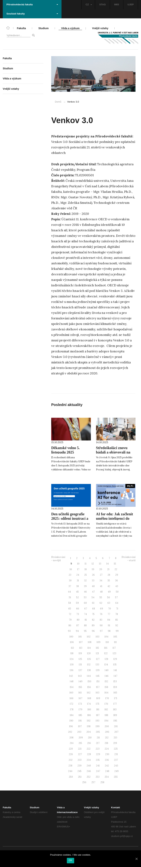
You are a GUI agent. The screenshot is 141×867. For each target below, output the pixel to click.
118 (71, 653)
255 (116, 776)
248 (107, 771)
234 (89, 760)
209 (81, 737)
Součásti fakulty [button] (32, 13)
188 (106, 715)
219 (115, 743)
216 (89, 743)
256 (84, 782)
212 (107, 737)
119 (80, 653)
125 (80, 659)
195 (115, 720)
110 (107, 642)
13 (100, 563)
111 (115, 642)
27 (101, 574)
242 (107, 765)
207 (116, 731)
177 (115, 703)
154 (71, 687)
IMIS (116, 4)
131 (80, 664)
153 (115, 681)
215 (80, 743)
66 (77, 608)
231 (116, 754)
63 (108, 602)
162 (89, 692)
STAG (102, 4)
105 (115, 636)
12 (93, 563)
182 (106, 709)
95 (85, 631)
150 (89, 681)
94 (77, 631)
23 (70, 574)
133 (97, 664)
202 (70, 731)
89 (93, 625)
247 (98, 771)
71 (117, 608)
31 (78, 580)
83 (101, 619)
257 (93, 782)
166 (71, 698)
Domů (58, 101)
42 (108, 586)
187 (98, 715)
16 (71, 569)
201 (116, 726)
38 (77, 586)
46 (85, 591)
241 (98, 765)
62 (101, 602)
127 (98, 659)
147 (115, 675)
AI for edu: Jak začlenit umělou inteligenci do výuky (114, 518)
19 (93, 569)
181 (97, 709)
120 (89, 653)
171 (115, 698)
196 (71, 726)
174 (89, 703)
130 (72, 664)
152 (106, 681)
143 (80, 675)
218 (106, 743)
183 (115, 709)
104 (106, 636)
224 (107, 748)
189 (115, 715)
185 (80, 715)
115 (97, 647)
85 (116, 619)
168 (89, 698)
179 (80, 709)
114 (89, 647)
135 (115, 664)
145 (98, 675)
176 (106, 703)
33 (93, 580)
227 (80, 754)
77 (109, 614)
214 (71, 743)
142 (71, 675)
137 (80, 670)
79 (70, 619)
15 (115, 563)
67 (85, 608)
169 (98, 698)
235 (98, 760)
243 (116, 765)
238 (70, 765)
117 (114, 647)
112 (72, 647)
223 (98, 748)
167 (80, 698)
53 (85, 597)
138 (89, 670)
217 (98, 743)
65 (69, 608)
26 (93, 574)
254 (107, 776)
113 (80, 647)
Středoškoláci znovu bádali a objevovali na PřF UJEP (113, 452)
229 (98, 754)
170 (107, 698)
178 (71, 709)
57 (116, 597)
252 (89, 776)
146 (107, 675)
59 (77, 602)
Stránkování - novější (58, 558)
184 (71, 715)
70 (109, 608)
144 (89, 675)
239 (79, 765)
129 (115, 659)
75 (93, 614)
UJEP (131, 4)
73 (77, 614)
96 (93, 631)
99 (117, 631)
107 (81, 642)
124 (71, 659)
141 (115, 670)
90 (101, 625)
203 (79, 731)
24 (77, 574)
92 (116, 625)
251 (80, 776)
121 (97, 653)
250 (71, 776)
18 (85, 569)
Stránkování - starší (128, 558)
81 (86, 619)
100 (71, 636)
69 (101, 608)
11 (85, 563)
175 (97, 703)
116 (105, 647)
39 (85, 586)
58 (69, 602)
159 (115, 687)
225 (116, 748)
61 (93, 602)
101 (80, 636)
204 (88, 731)
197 (80, 726)
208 (71, 737)
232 (71, 760)
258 (102, 782)
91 (109, 625)
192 (89, 720)
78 (116, 614)
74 (85, 614)
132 (89, 664)
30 (70, 580)
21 (108, 569)
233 (80, 760)
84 (108, 619)
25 (85, 574)
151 (98, 681)
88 (85, 625)
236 (107, 760)
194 (106, 720)
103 (97, 636)
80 (78, 619)
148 (71, 681)
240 (89, 765)
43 (116, 586)
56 (108, 597)
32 (85, 580)
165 (115, 692)
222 (89, 748)
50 (117, 591)
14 (107, 563)
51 (70, 597)
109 (98, 642)
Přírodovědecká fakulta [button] (32, 4)
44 (69, 591)
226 (71, 754)
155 (80, 687)
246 (89, 771)
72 (70, 614)
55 (101, 597)
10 (78, 563)
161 (80, 692)
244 (70, 771)
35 (108, 580)
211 (98, 737)
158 (106, 687)
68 (93, 608)
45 (77, 591)
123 (114, 653)
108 (89, 642)
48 (101, 591)
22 (116, 569)
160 (71, 692)
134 (106, 664)
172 (71, 703)
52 (77, 597)
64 (116, 602)
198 (89, 726)
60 (85, 602)
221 (80, 748)
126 (89, 659)
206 (107, 731)
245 (79, 771)
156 (89, 687)
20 (100, 569)
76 (101, 614)
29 (116, 574)
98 (109, 631)
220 (71, 748)
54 (93, 597)
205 (98, 731)
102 (89, 636)
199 (98, 726)
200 (107, 726)
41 (101, 586)
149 (80, 681)
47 (93, 591)
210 (90, 737)
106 (72, 642)
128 (106, 659)
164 (106, 692)
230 (107, 754)
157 (98, 687)
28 (109, 574)
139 (98, 670)
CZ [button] (89, 4)
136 (71, 670)
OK (70, 860)
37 (69, 586)
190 (71, 720)
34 (101, 580)
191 (80, 720)
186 (89, 715)
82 (93, 619)
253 (98, 776)
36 (116, 580)
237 (116, 760)
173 (80, 703)
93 (69, 631)
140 (107, 670)
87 (77, 625)
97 (101, 631)
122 (106, 653)
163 (97, 692)
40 (93, 586)
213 (115, 737)
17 (78, 569)
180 (89, 709)
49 (109, 591)
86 (69, 625)
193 (97, 720)
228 (89, 754)
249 (116, 771)
